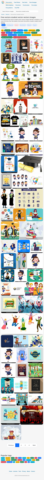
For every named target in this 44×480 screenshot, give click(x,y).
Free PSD (17, 7)
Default (3, 25)
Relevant (29, 25)
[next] (34, 445)
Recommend (22, 25)
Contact (33, 471)
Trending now (10, 25)
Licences (15, 471)
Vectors (7, 14)
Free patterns (9, 7)
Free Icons (18, 5)
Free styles (34, 5)
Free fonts (24, 2)
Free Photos (17, 2)
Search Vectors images (7, 11)
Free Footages (33, 2)
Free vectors (9, 2)
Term (19, 471)
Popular (34, 25)
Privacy (24, 471)
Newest (16, 25)
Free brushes (26, 5)
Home (2, 14)
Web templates (9, 5)
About (28, 471)
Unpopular (4, 27)
